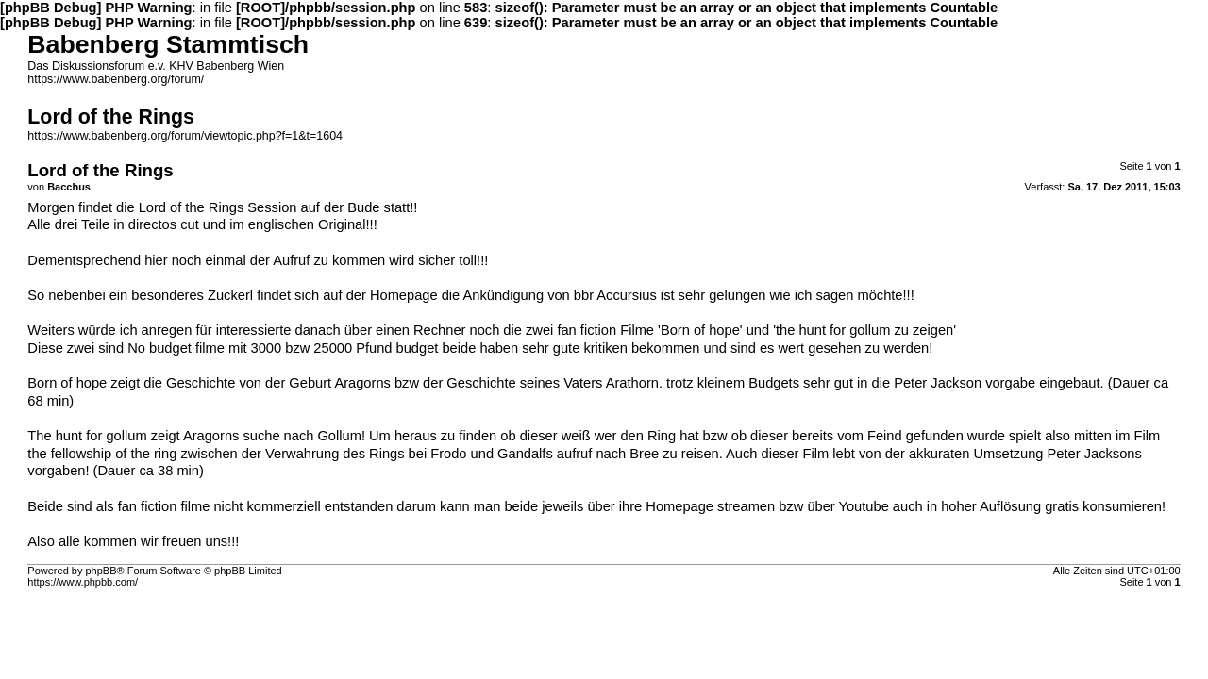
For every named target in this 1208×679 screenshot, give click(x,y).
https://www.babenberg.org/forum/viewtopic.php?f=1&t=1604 (185, 135)
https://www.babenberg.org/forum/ (115, 79)
